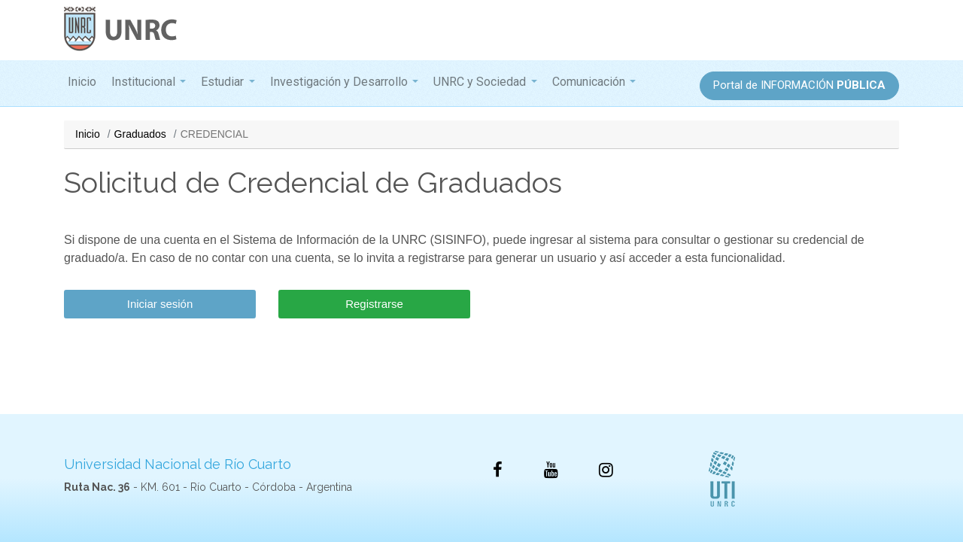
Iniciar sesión (160, 303)
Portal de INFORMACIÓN (799, 85)
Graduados (140, 134)
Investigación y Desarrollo (339, 82)
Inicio (82, 82)
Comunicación (588, 82)
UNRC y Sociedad (479, 82)
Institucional (143, 82)
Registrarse (374, 303)
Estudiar (222, 82)
